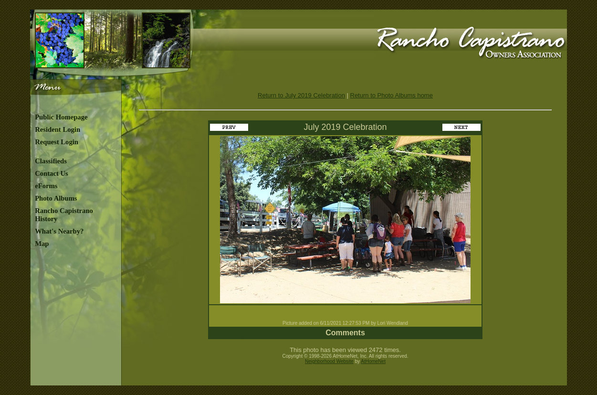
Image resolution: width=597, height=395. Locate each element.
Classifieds (51, 161)
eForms (46, 186)
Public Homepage (61, 117)
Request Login (56, 142)
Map (42, 243)
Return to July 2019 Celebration (301, 95)
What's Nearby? (59, 231)
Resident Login (57, 129)
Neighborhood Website (329, 361)
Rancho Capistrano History (64, 215)
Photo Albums (56, 198)
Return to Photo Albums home (391, 95)
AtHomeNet (373, 361)
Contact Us (51, 173)
